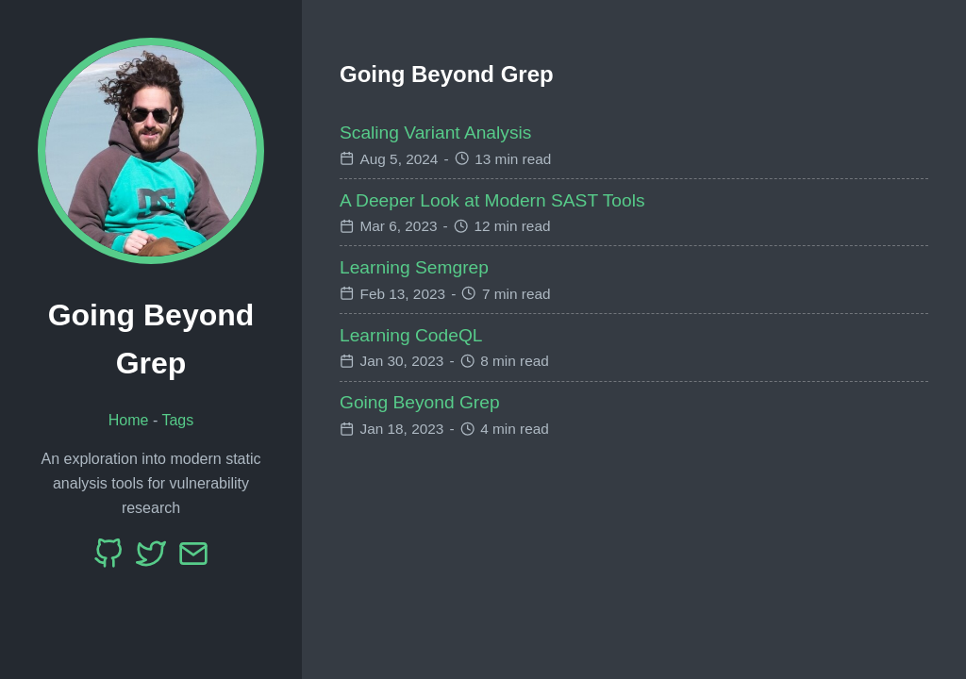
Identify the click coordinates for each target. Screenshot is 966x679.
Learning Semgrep (414, 267)
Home (128, 420)
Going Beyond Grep (420, 402)
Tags (177, 420)
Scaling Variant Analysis (435, 132)
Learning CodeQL (411, 335)
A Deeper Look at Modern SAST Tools (492, 200)
